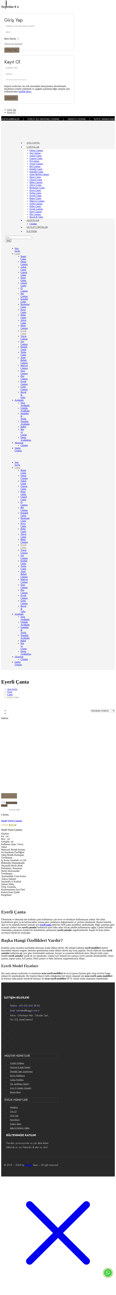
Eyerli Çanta (35, 195)
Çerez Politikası (17, 1079)
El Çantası (34, 161)
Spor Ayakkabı (25, 404)
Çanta (17, 253)
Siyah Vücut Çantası (11, 821)
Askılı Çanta (35, 155)
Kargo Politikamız (17, 1075)
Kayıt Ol (11, 98)
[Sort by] (103, 710)
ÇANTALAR (33, 147)
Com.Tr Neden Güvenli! (20, 1088)
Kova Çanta (35, 190)
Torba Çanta (35, 193)
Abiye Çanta (35, 185)
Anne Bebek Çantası (39, 174)
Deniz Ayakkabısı (26, 438)
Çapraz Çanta (35, 158)
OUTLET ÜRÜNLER (37, 227)
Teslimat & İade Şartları (20, 1067)
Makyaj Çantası (37, 201)
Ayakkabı (19, 400)
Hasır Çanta (35, 177)
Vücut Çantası (36, 163)
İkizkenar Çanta (37, 187)
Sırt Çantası (35, 153)
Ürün (9, 692)
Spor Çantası (35, 211)
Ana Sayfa (17, 249)
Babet (23, 427)
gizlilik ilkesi (25, 91)
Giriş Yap (12, 50)
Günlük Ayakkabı (25, 409)
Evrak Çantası (36, 209)
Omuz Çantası (36, 150)
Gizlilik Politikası (17, 1063)
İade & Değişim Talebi (19, 1128)
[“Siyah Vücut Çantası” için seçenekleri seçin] (9, 795)
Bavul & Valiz (36, 217)
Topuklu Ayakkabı (25, 422)
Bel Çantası (35, 166)
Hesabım (14, 1107)
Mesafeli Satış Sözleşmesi (21, 1071)
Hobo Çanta (35, 206)
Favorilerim (15, 1119)
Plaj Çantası (35, 214)
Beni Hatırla (11, 38)
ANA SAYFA (33, 143)
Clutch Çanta (35, 179)
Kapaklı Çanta (36, 171)
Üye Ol (13, 1111)
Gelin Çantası (36, 203)
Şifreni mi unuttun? (13, 43)
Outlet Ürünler (18, 449)
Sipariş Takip (15, 1123)
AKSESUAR (33, 220)
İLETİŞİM (32, 231)
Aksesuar (19, 442)
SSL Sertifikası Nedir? (19, 1084)
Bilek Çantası (35, 182)
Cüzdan (33, 224)
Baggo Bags (15, 1092)
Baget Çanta (35, 198)
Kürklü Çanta (35, 169)
